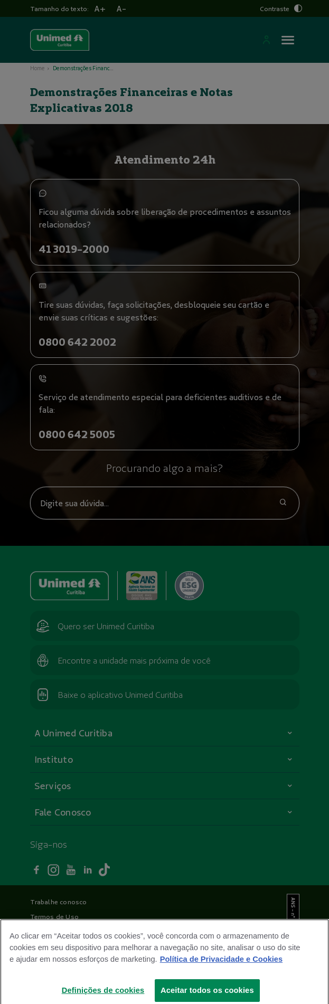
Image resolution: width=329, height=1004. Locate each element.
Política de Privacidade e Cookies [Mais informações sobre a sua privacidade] (221, 966)
